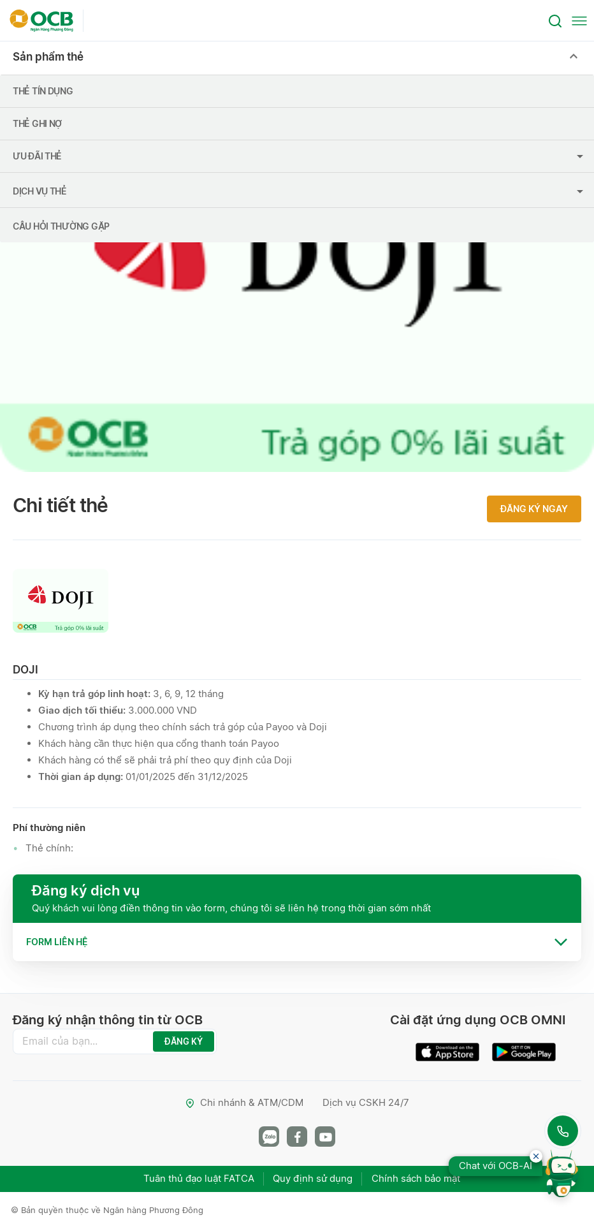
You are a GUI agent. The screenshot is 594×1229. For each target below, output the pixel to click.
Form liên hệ (57, 941)
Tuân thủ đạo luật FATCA (198, 1178)
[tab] (297, 942)
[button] (297, 942)
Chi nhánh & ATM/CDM (244, 1102)
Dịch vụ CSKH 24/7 (365, 1102)
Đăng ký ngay (534, 508)
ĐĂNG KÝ (183, 1041)
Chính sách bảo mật (416, 1178)
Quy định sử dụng (313, 1178)
